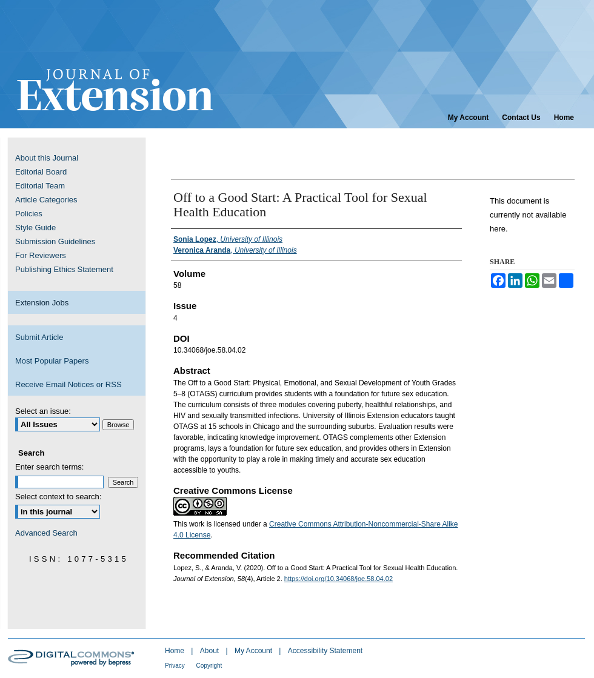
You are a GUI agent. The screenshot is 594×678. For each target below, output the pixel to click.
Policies (28, 213)
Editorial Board (41, 171)
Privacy (176, 665)
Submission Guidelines (55, 241)
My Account (254, 650)
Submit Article (39, 337)
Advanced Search (46, 532)
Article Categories (46, 199)
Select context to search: (58, 496)
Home (175, 650)
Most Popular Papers (51, 360)
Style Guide (35, 227)
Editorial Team (40, 185)
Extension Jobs (41, 302)
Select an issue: (43, 411)
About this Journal (46, 157)
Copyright (209, 665)
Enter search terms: (49, 466)
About (210, 650)
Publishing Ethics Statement (64, 269)
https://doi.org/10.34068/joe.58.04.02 (338, 578)
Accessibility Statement (325, 650)
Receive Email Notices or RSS (68, 384)
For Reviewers (40, 255)
